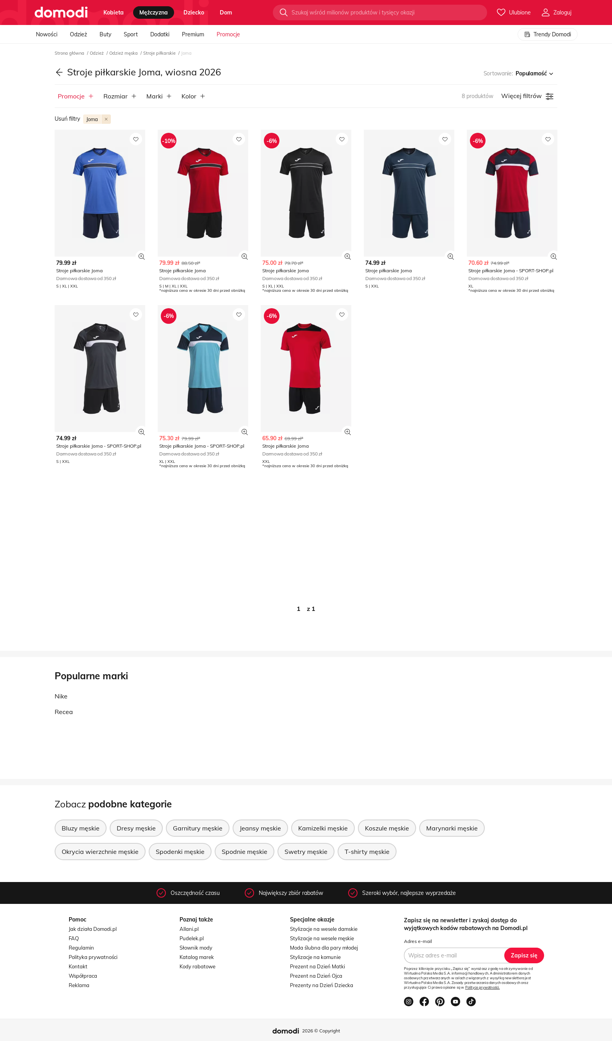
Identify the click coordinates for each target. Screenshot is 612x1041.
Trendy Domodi (547, 34)
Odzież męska (124, 53)
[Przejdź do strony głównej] (61, 12)
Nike (61, 696)
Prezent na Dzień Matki (317, 966)
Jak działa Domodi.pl (93, 929)
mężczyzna (153, 12)
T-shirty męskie (367, 851)
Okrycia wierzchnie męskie (100, 851)
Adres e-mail (418, 941)
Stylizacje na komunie (315, 957)
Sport (131, 34)
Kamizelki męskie (323, 828)
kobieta (113, 12)
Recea (64, 712)
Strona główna (70, 53)
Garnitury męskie (197, 828)
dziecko (193, 12)
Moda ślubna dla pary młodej (324, 948)
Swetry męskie (306, 851)
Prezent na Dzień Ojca (316, 976)
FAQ (74, 938)
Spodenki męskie (180, 851)
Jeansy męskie (260, 828)
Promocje (228, 34)
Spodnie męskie (244, 851)
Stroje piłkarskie (160, 53)
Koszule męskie (387, 828)
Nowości (46, 34)
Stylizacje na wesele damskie (324, 929)
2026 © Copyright (321, 1031)
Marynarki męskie (452, 828)
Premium (193, 34)
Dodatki (159, 34)
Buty (105, 34)
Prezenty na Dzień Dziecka (321, 985)
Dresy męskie (136, 828)
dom (226, 12)
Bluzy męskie (81, 828)
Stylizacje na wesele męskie (322, 938)
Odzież (78, 34)
